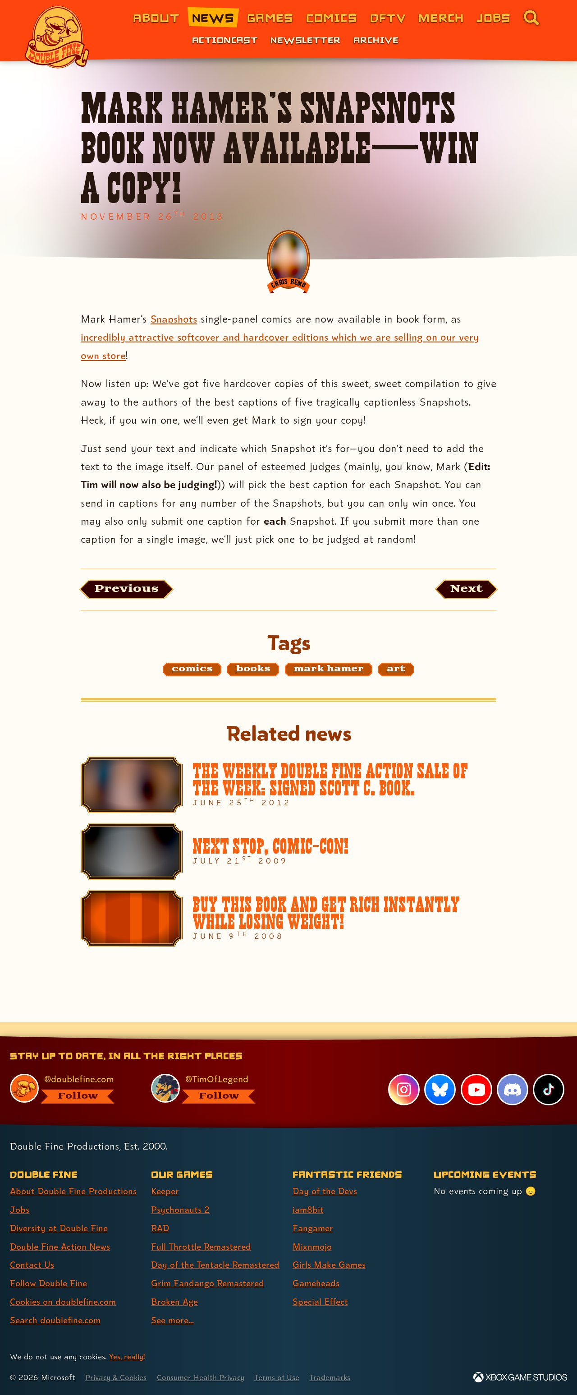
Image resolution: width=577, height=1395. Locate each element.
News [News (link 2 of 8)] (213, 17)
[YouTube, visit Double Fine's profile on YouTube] (476, 1073)
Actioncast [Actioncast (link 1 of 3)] (225, 40)
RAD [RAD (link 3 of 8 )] (160, 1211)
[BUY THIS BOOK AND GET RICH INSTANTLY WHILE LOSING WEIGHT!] (288, 919)
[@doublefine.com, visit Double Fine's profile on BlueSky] (70, 1072)
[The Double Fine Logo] (57, 37)
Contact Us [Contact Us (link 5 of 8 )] (32, 1248)
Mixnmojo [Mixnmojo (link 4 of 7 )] (313, 1230)
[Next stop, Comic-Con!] (288, 852)
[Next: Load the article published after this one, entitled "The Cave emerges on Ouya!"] (464, 590)
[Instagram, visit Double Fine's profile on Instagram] (403, 1073)
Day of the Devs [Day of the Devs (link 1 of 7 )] (326, 1175)
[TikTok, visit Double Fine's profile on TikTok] (548, 1073)
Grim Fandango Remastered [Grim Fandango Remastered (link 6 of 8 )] (210, 1283)
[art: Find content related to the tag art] (396, 670)
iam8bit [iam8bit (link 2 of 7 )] (309, 1193)
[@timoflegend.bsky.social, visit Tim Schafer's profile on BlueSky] (211, 1072)
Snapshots (175, 319)
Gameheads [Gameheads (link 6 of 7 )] (317, 1267)
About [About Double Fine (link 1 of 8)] (156, 17)
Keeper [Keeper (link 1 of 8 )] (166, 1175)
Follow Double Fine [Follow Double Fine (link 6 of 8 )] (50, 1267)
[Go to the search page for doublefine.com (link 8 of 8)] (531, 17)
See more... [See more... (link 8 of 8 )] (173, 1320)
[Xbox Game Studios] (520, 1377)
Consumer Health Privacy (206, 1377)
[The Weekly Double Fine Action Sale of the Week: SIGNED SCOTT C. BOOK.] (288, 786)
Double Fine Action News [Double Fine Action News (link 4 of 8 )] (62, 1230)
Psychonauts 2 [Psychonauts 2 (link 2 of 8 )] (181, 1193)
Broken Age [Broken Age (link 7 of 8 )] (175, 1301)
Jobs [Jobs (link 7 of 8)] (493, 17)
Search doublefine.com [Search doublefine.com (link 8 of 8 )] (57, 1304)
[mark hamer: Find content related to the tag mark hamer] (328, 670)
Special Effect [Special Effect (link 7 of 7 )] (322, 1285)
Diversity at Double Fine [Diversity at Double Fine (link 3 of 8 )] (60, 1211)
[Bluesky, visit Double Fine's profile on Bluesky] (439, 1073)
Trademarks (339, 1377)
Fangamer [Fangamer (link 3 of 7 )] (314, 1211)
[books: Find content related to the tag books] (253, 670)
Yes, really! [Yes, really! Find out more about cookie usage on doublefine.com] (128, 1356)
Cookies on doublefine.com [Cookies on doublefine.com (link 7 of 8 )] (65, 1285)
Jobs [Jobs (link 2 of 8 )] (20, 1193)
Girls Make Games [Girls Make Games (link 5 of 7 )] (330, 1248)
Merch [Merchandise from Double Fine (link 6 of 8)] (441, 17)
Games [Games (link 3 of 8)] (270, 17)
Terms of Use (285, 1377)
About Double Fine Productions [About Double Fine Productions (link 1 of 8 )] (75, 1175)
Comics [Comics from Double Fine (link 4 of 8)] (331, 17)
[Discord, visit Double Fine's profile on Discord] (512, 1073)
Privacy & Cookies (117, 1377)
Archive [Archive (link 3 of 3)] (376, 40)
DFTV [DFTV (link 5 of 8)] (388, 17)
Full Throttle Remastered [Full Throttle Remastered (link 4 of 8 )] (203, 1230)
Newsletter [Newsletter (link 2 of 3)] (305, 40)
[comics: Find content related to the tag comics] (192, 670)
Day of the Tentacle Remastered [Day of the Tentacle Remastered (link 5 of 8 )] (192, 1256)
